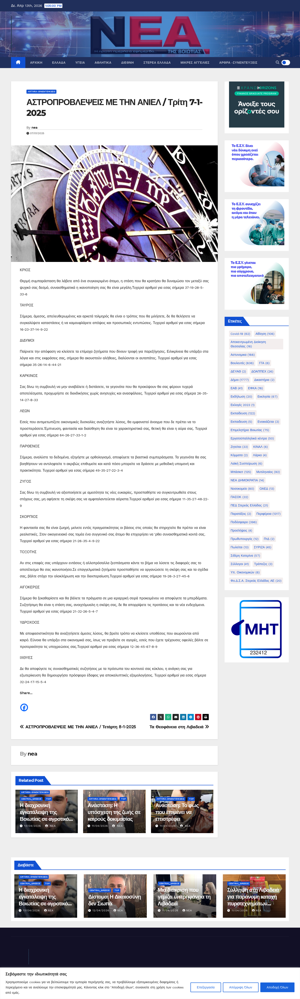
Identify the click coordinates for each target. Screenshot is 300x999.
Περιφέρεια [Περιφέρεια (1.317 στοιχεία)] (268, 513)
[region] (150, 983)
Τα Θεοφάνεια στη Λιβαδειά (179, 726)
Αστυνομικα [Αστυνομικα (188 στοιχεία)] (243, 354)
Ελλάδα (58, 63)
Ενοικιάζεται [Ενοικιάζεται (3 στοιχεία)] (268, 421)
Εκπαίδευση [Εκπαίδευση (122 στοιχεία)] (243, 413)
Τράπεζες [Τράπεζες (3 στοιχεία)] (263, 564)
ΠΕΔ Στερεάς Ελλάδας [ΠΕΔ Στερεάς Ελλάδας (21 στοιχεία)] (249, 505)
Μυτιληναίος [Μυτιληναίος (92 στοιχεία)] (268, 472)
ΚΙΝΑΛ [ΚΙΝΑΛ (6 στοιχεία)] (260, 447)
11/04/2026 (100, 825)
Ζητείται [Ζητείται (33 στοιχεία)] (239, 447)
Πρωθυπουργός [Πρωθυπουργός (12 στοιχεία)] (245, 539)
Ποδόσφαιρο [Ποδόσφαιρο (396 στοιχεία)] (244, 522)
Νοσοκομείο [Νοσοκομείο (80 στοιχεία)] (242, 488)
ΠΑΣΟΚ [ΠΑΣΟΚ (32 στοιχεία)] (239, 497)
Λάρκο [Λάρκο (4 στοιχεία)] (260, 455)
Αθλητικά (103, 63)
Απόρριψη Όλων (240, 987)
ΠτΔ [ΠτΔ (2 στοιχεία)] (269, 539)
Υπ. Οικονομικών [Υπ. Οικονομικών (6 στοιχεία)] (245, 572)
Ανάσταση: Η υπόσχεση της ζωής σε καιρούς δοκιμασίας (114, 812)
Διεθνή (127, 63)
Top (48, 799)
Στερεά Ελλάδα (157, 63)
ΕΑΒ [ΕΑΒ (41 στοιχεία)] (237, 388)
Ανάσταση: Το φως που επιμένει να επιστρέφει (177, 812)
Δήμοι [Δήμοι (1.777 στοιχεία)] (240, 380)
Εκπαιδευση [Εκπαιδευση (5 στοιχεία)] (241, 421)
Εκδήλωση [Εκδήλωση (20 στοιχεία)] (241, 396)
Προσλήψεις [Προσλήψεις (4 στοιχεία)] (241, 530)
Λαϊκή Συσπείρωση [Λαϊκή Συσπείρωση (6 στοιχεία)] (246, 463)
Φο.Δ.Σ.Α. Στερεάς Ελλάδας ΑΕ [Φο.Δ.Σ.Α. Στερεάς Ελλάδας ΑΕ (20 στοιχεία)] (256, 580)
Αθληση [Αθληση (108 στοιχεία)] (264, 333)
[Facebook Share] (29, 705)
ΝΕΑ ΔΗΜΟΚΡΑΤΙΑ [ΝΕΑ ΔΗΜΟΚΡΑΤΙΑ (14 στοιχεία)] (247, 480)
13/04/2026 (32, 825)
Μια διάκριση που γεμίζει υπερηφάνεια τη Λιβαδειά (184, 897)
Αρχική (36, 63)
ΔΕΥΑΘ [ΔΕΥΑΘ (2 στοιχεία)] (238, 371)
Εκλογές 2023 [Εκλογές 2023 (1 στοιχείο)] (243, 405)
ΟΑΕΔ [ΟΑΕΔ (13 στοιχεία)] (266, 488)
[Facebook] (24, 704)
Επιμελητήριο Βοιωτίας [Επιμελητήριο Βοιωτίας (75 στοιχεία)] (250, 430)
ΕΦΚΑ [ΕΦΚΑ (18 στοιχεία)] (255, 388)
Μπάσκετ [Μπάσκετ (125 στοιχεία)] (241, 472)
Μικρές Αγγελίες (195, 63)
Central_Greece (31, 799)
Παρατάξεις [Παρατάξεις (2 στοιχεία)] (241, 513)
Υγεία (80, 63)
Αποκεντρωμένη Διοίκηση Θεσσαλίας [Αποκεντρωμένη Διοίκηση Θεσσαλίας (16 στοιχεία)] (248, 344)
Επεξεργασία (206, 987)
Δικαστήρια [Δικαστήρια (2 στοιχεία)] (264, 380)
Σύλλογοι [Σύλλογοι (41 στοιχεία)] (240, 564)
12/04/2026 (101, 910)
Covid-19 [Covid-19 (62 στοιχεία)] (240, 333)
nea (34, 128)
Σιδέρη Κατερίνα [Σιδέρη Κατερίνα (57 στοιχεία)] (245, 555)
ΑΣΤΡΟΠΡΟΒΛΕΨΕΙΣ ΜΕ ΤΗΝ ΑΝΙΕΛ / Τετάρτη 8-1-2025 (78, 726)
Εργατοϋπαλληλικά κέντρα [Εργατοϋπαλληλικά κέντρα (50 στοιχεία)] (252, 438)
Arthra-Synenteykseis (41, 91)
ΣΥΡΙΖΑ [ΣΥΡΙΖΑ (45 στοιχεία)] (262, 547)
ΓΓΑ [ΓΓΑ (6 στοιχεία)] (264, 363)
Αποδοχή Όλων (277, 987)
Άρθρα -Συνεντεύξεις (238, 63)
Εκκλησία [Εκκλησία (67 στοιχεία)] (267, 396)
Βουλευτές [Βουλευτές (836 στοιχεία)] (242, 363)
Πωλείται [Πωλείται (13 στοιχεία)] (240, 547)
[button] (277, 62)
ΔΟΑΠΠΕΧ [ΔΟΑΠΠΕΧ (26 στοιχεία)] (262, 371)
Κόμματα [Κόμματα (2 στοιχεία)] (239, 455)
